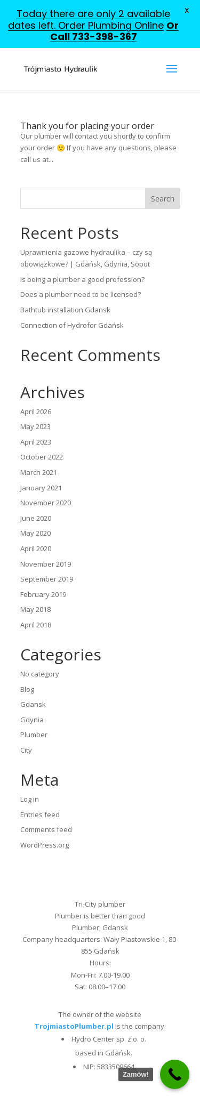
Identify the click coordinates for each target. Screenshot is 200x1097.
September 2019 (46, 579)
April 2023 (35, 442)
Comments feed (46, 829)
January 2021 (41, 488)
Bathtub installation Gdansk (65, 309)
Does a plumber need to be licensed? (80, 294)
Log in (29, 799)
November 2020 (45, 502)
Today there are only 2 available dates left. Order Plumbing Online (89, 19)
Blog (27, 689)
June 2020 (35, 518)
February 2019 (43, 594)
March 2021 (38, 472)
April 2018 (35, 625)
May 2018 (35, 609)
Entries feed (40, 814)
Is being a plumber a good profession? (82, 279)
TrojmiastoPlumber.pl (74, 1026)
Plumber (33, 734)
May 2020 (35, 533)
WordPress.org (44, 845)
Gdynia (32, 719)
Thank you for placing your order (87, 126)
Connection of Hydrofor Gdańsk (72, 325)
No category (39, 674)
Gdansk (33, 704)
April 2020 (35, 548)
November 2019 (45, 564)
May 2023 (35, 426)
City (26, 750)
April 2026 (35, 411)
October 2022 (41, 457)
